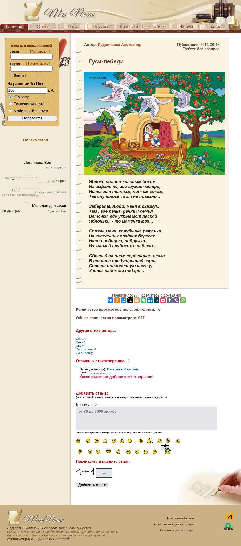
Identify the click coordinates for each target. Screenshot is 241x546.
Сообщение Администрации (174, 524)
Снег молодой (86, 349)
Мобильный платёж (28, 111)
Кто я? (80, 342)
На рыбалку (84, 353)
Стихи (43, 26)
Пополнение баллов (180, 518)
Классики (129, 26)
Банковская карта (26, 104)
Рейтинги (158, 26)
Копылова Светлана (123, 369)
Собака (81, 339)
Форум (186, 26)
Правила (215, 26)
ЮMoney (19, 97)
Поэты (71, 26)
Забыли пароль (38, 63)
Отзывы (100, 26)
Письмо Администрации (177, 530)
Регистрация (40, 51)
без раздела (208, 49)
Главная (14, 26)
